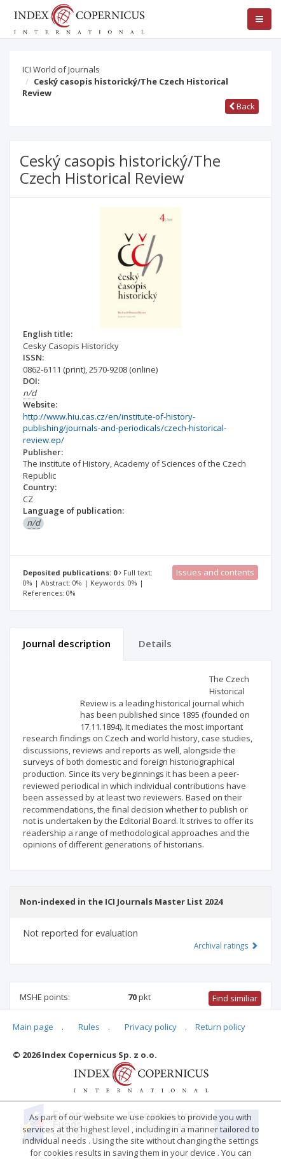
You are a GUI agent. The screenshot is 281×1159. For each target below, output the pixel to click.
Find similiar (234, 998)
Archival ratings (226, 945)
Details (155, 643)
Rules (89, 1026)
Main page (33, 1026)
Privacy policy (151, 1026)
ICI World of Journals (61, 69)
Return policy (220, 1026)
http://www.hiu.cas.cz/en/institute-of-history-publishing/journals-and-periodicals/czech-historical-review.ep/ (124, 428)
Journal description (67, 643)
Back (242, 106)
